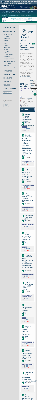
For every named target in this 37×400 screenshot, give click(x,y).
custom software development (25, 77)
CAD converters (7, 63)
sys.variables (28, 15)
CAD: (31, 81)
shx (28, 106)
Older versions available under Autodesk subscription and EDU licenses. (27, 197)
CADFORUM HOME (9, 27)
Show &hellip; (6, 106)
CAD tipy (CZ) (7, 51)
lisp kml (5, 105)
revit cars (5, 101)
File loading (5, 104)
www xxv (5, 103)
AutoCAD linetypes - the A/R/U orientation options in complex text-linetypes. (27, 331)
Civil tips (6, 43)
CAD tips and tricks (26, 35)
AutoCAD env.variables (9, 61)
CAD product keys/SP (9, 54)
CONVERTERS (7, 78)
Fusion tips (6, 42)
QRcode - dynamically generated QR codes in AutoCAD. (27, 286)
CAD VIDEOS (7, 81)
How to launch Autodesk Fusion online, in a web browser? (27, 118)
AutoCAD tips (7, 36)
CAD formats (7, 56)
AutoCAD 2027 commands (15, 15)
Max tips (6, 45)
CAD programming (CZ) (9, 67)
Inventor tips (7, 38)
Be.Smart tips (7, 47)
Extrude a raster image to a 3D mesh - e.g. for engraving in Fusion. (26, 237)
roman (4, 108)
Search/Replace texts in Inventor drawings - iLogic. (27, 309)
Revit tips (6, 40)
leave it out (30, 98)
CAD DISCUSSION (9, 31)
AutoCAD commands (9, 58)
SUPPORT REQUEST (9, 88)
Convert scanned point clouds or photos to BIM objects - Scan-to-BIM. (27, 354)
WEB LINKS (6, 85)
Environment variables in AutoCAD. (27, 217)
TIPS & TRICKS (7, 34)
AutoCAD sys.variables (9, 60)
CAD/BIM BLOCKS (9, 74)
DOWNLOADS (7, 71)
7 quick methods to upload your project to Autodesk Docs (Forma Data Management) (27, 174)
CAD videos (6, 65)
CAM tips (6, 49)
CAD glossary (7, 52)
